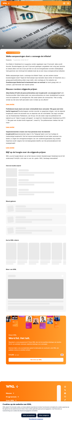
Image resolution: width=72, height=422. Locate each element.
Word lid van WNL (36, 359)
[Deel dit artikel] (69, 46)
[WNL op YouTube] (65, 397)
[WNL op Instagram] (65, 387)
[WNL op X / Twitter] (65, 390)
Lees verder (10, 104)
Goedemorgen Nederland (13, 52)
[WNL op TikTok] (65, 400)
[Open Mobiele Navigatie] (68, 3)
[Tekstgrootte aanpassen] (65, 46)
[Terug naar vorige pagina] (3, 46)
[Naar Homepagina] (6, 3)
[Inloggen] (64, 3)
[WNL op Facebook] (65, 393)
